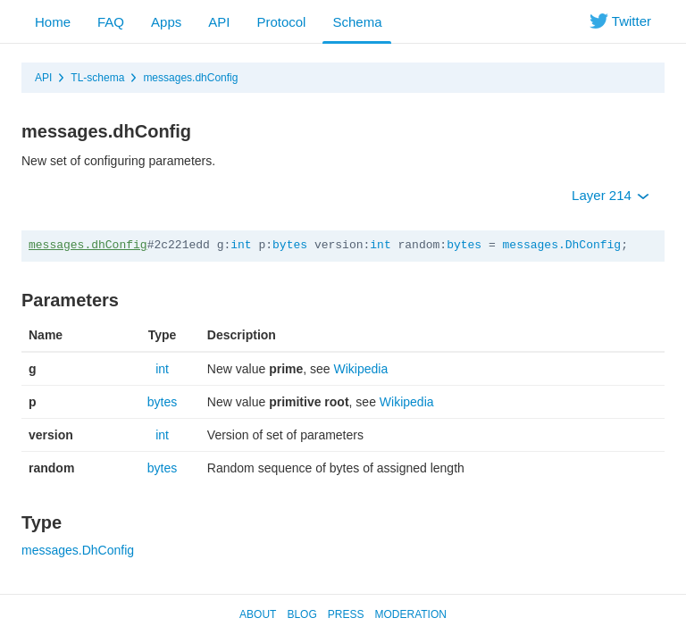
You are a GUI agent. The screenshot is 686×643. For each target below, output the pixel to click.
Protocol (280, 21)
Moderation (410, 614)
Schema (356, 21)
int (240, 245)
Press (346, 614)
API (219, 21)
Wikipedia (361, 369)
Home (53, 21)
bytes (289, 245)
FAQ (110, 21)
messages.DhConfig (562, 245)
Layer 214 (610, 195)
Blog (301, 614)
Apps (166, 21)
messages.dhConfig (190, 77)
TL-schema (97, 77)
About (257, 614)
